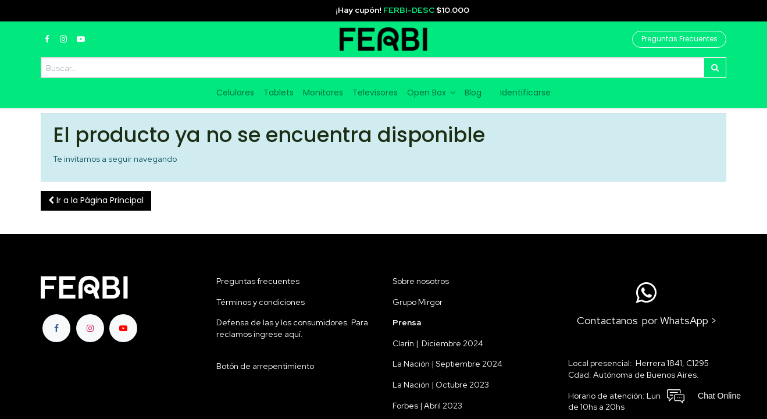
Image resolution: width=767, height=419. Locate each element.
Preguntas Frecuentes (679, 39)
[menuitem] (235, 93)
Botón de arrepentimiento (265, 366)
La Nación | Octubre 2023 (441, 384)
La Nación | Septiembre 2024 (447, 363)
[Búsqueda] (715, 68)
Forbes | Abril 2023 (427, 405)
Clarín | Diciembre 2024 (438, 343)
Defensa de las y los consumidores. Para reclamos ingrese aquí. (292, 328)
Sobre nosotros (421, 281)
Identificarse (525, 92)
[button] (96, 201)
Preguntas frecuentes (257, 281)
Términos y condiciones (260, 302)
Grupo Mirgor (418, 302)
